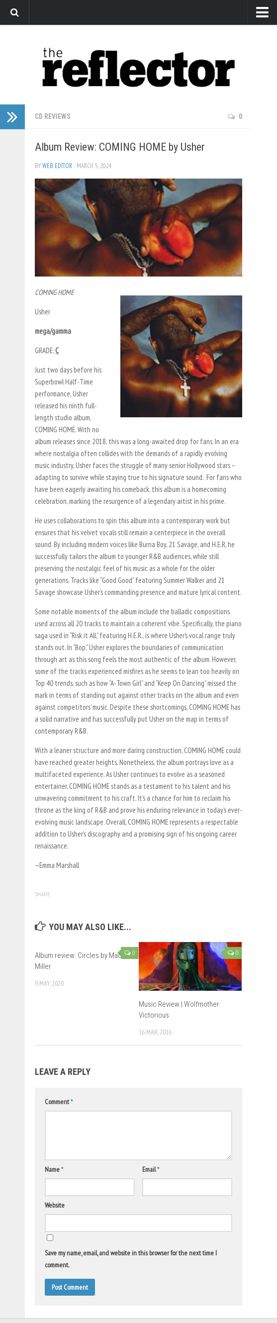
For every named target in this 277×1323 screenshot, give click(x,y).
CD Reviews (53, 116)
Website (55, 1205)
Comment (59, 1101)
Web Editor (57, 166)
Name (54, 1169)
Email (150, 1169)
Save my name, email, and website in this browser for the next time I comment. (131, 1258)
